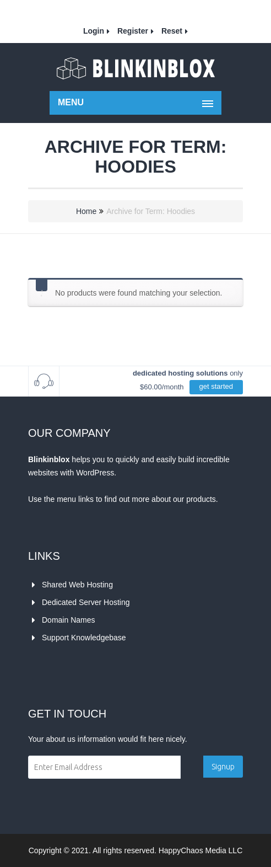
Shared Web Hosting (77, 584)
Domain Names (68, 620)
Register (132, 30)
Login (93, 30)
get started (216, 386)
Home (86, 211)
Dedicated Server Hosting (86, 602)
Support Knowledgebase (84, 637)
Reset (171, 30)
